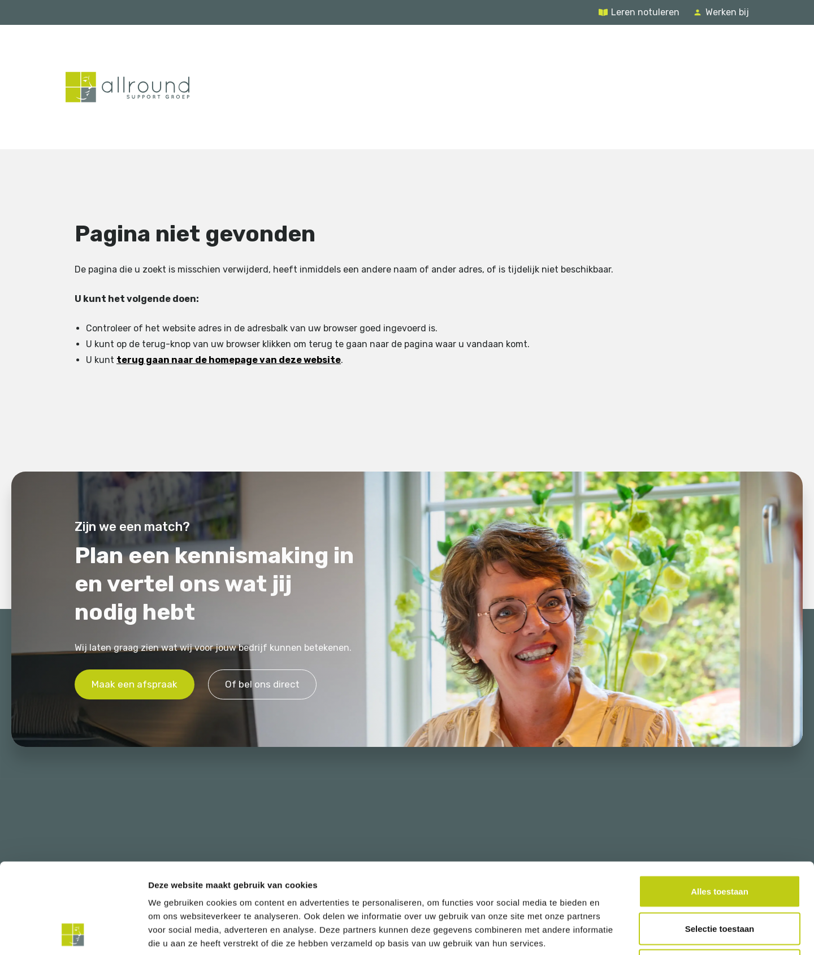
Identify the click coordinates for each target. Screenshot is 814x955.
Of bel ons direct (262, 683)
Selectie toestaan (720, 844)
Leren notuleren (645, 12)
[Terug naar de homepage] (127, 87)
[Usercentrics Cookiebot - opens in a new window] (73, 932)
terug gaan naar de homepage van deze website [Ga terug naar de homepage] (228, 360)
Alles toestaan (719, 806)
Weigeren (719, 880)
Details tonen (611, 932)
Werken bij (727, 12)
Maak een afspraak (134, 683)
